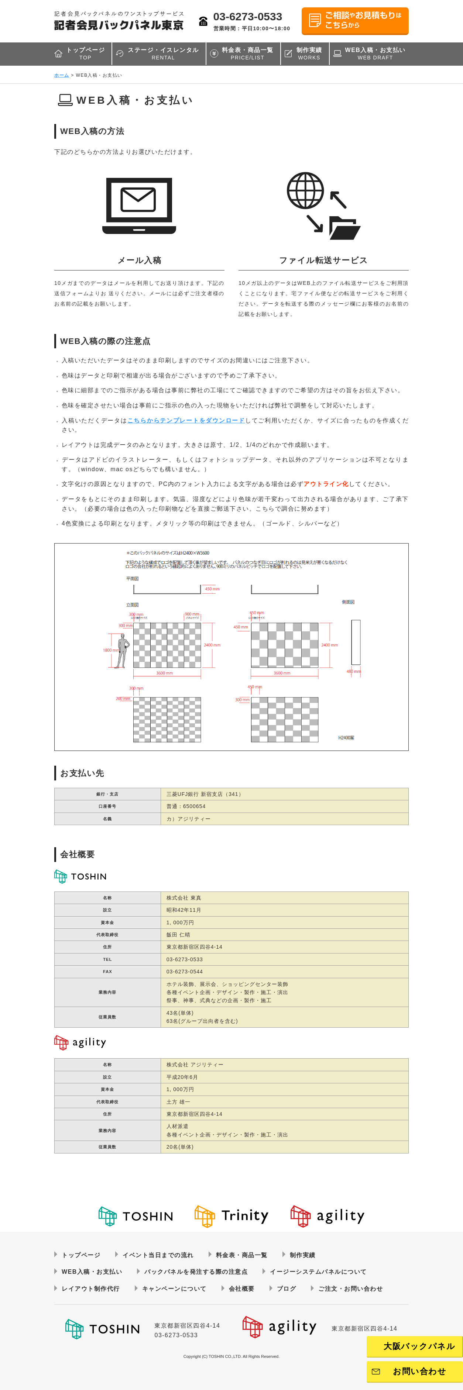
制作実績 (309, 54)
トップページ (85, 54)
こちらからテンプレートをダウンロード (186, 420)
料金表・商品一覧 (248, 54)
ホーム (61, 75)
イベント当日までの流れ (158, 1255)
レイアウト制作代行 (91, 1289)
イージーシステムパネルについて (318, 1272)
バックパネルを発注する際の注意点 (196, 1272)
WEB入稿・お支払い (375, 54)
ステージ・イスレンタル (163, 54)
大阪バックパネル (419, 1346)
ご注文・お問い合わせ (350, 1289)
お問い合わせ (419, 1371)
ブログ (286, 1289)
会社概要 (242, 1289)
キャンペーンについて (174, 1289)
